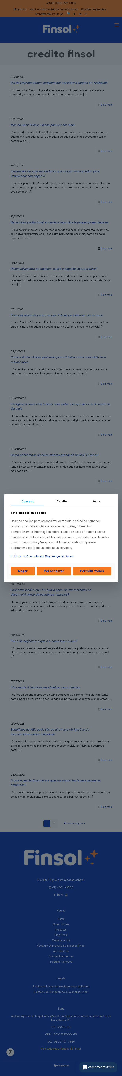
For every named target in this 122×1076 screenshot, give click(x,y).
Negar (23, 571)
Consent (27, 501)
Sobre (96, 501)
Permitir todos (92, 571)
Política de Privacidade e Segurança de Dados (42, 556)
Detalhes (63, 501)
